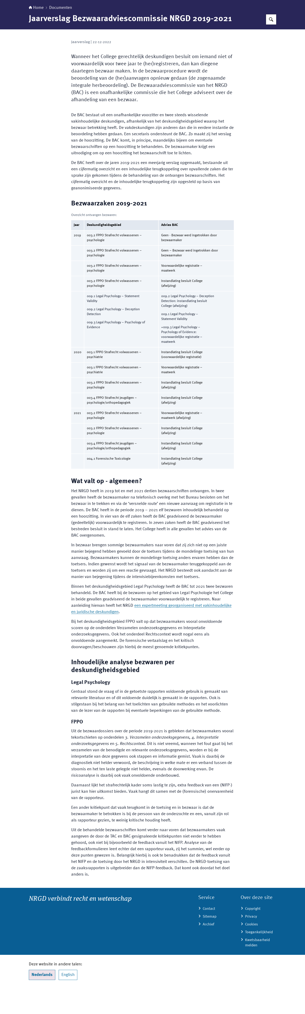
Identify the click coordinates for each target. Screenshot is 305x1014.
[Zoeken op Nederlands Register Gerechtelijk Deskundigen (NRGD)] (271, 46)
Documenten (60, 34)
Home (36, 34)
